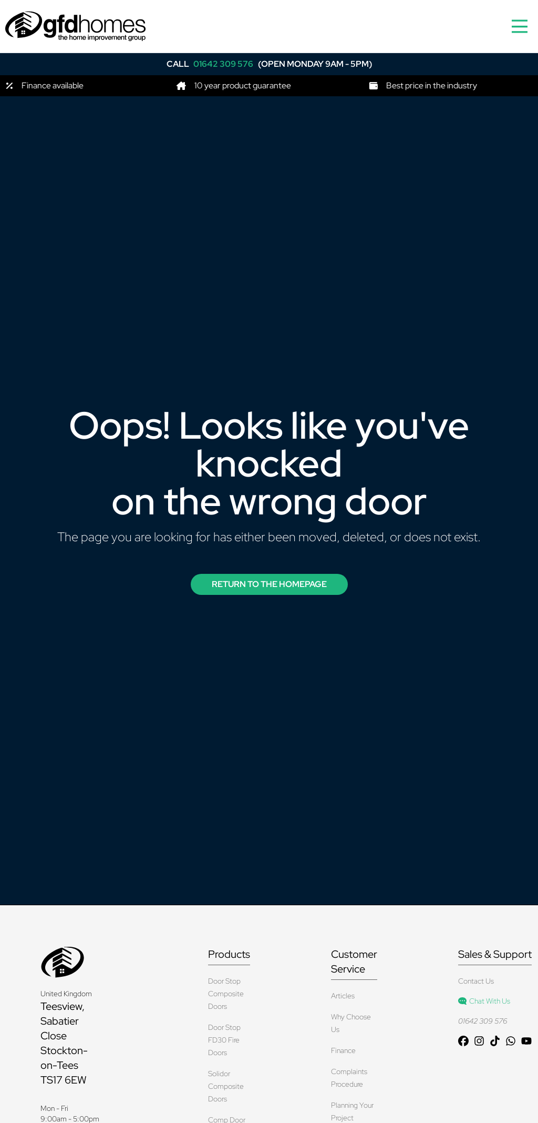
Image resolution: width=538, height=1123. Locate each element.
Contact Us (476, 981)
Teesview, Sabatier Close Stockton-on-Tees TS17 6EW (64, 1043)
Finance (343, 1050)
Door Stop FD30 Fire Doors (224, 1040)
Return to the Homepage (269, 584)
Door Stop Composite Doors (226, 993)
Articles (343, 995)
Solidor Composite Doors (226, 1086)
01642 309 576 (482, 1021)
